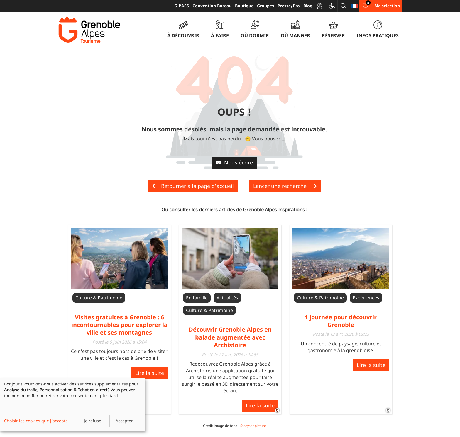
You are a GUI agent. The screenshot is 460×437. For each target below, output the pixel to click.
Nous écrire (234, 162)
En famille (197, 297)
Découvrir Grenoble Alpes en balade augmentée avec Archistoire (230, 337)
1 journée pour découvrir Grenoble (341, 321)
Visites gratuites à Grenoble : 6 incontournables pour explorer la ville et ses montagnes (119, 325)
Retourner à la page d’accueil (193, 185)
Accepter (124, 421)
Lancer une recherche (285, 185)
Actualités (227, 297)
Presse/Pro (289, 5)
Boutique (244, 5)
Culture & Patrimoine (98, 297)
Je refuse (92, 421)
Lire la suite (149, 372)
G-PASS (181, 5)
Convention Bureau (211, 5)
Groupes (265, 5)
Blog (307, 5)
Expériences (366, 297)
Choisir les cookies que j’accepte (36, 421)
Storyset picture (253, 425)
